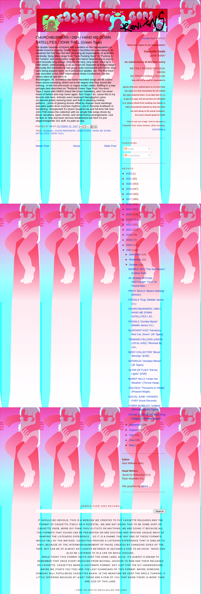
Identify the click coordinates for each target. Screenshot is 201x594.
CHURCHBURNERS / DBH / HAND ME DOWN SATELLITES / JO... (144, 312)
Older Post (110, 145)
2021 (129, 178)
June (132, 440)
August (133, 429)
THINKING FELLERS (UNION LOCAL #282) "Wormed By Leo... (145, 343)
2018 (129, 194)
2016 (129, 204)
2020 (129, 183)
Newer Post (42, 145)
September (135, 424)
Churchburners (65, 131)
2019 (129, 188)
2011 (129, 229)
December (135, 254)
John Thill (57, 133)
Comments (132, 155)
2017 (129, 199)
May (132, 445)
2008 (129, 245)
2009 (129, 239)
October (134, 264)
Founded (146, 38)
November (135, 259)
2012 (129, 224)
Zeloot (144, 486)
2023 (129, 173)
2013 (129, 219)
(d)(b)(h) (48, 131)
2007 (129, 250)
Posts (129, 148)
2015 (129, 209)
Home (76, 145)
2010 (129, 234)
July (131, 434)
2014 (129, 214)
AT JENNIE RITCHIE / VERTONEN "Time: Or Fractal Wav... (142, 282)
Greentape (84, 131)
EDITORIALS (159, 129)
